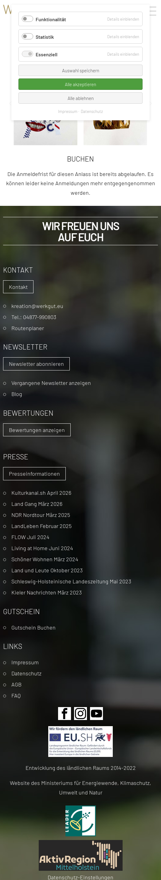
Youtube (96, 713)
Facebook (64, 713)
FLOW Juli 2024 (30, 536)
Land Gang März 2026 (36, 503)
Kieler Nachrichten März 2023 (46, 592)
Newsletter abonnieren (36, 363)
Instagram (80, 713)
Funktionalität (51, 19)
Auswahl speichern (80, 70)
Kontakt (18, 286)
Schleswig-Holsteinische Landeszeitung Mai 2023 (71, 581)
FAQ (16, 695)
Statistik (45, 36)
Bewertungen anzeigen (37, 429)
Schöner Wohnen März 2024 (44, 558)
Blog (16, 393)
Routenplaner (27, 327)
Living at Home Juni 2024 (42, 547)
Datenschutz (26, 673)
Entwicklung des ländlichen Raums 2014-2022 (81, 767)
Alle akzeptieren (80, 84)
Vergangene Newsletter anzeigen (51, 382)
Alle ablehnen (81, 98)
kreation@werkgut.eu (37, 305)
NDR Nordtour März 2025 (40, 514)
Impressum (25, 662)
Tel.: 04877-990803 (33, 316)
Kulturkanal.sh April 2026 (41, 492)
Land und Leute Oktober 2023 (47, 570)
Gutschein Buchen (33, 627)
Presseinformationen (34, 473)
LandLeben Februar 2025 (41, 525)
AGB (16, 684)
